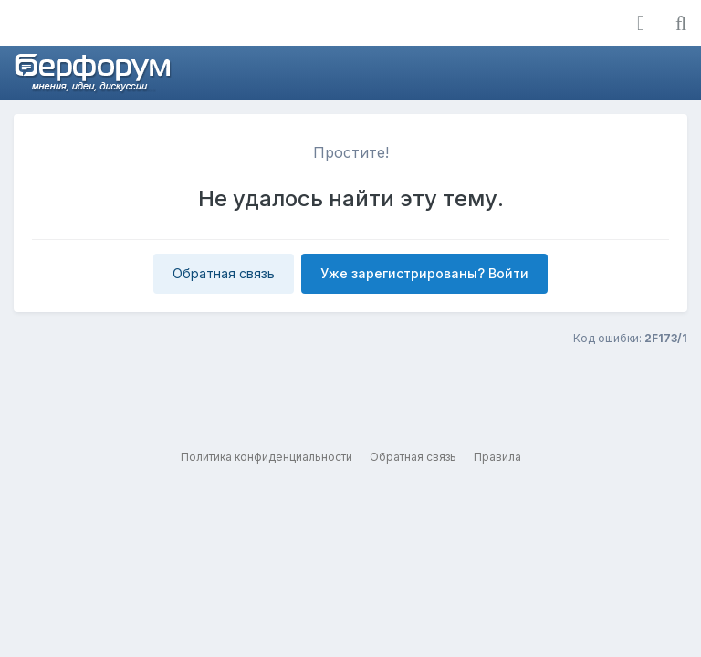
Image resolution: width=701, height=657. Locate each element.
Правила (497, 457)
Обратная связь (224, 273)
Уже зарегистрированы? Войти (424, 273)
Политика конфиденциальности (266, 457)
